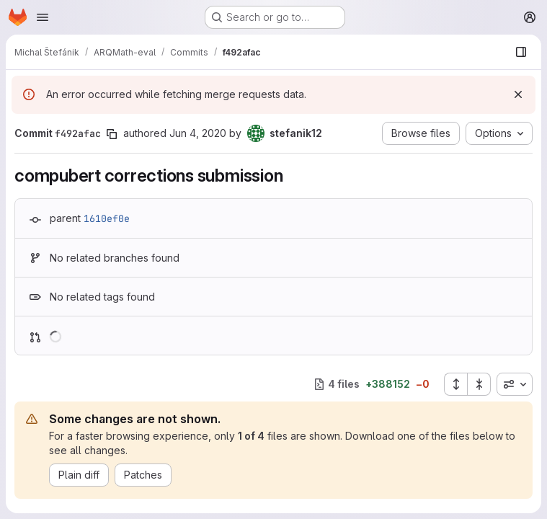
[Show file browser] (521, 51)
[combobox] (515, 384)
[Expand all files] (455, 384)
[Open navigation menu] (42, 17)
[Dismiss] (518, 94)
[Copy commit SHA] (111, 134)
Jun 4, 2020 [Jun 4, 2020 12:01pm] (197, 133)
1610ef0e (107, 218)
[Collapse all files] (479, 384)
